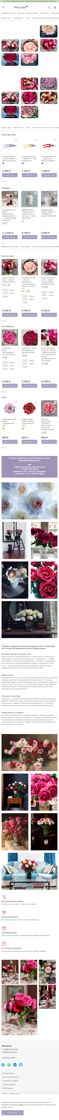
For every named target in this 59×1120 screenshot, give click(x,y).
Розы (28, 18)
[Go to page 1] (2, 243)
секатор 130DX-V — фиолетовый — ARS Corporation (9, 159)
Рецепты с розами (10, 1081)
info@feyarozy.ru (9, 1052)
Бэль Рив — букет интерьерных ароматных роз (29, 350)
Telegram (41, 471)
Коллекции (44, 13)
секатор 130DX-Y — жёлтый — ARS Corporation (29, 159)
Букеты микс (6, 18)
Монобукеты (18, 18)
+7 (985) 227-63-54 (10, 1049)
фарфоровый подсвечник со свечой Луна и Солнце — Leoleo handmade (29, 214)
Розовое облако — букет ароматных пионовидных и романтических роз (29, 283)
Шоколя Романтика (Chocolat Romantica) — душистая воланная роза (47, 424)
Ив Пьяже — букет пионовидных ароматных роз (8, 351)
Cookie (21, 1105)
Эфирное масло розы (10, 246)
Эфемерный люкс (8, 13)
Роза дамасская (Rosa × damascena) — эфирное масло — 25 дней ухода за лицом (9, 215)
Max (42, 473)
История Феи (8, 1073)
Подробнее (10, 237)
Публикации (7, 1088)
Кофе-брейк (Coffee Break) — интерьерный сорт (28, 422)
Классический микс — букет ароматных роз (8, 280)
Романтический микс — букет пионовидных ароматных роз (48, 281)
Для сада (21, 13)
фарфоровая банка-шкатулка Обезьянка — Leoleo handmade (49, 213)
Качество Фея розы (10, 1077)
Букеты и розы (32, 13)
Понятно (12, 1112)
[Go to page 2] (3, 243)
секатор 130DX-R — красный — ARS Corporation (48, 159)
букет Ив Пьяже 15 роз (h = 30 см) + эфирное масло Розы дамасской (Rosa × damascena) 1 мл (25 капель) (48, 354)
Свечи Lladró (25, 246)
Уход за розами (8, 1084)
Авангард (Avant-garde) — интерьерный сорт (9, 422)
